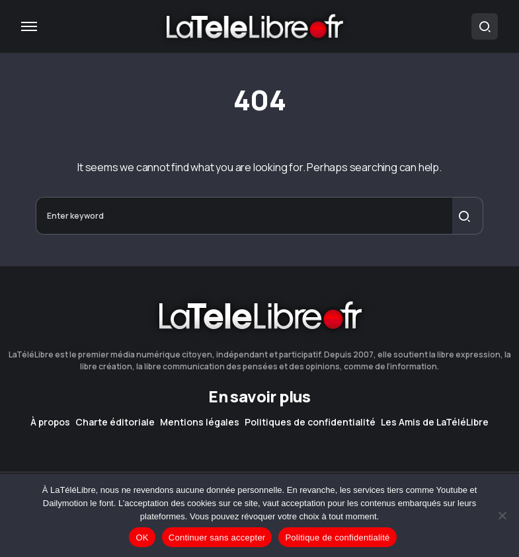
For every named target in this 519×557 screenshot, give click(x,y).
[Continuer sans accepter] (502, 515)
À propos (50, 422)
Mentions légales (199, 422)
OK (142, 537)
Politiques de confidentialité (310, 422)
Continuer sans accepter (217, 537)
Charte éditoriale (115, 422)
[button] (29, 26)
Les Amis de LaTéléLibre (435, 422)
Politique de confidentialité (337, 537)
